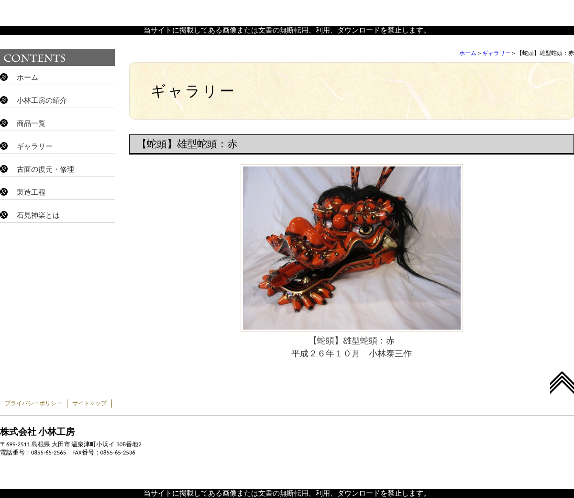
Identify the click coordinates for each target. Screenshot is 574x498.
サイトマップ (89, 403)
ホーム (467, 53)
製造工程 (31, 192)
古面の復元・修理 (45, 169)
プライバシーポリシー (33, 403)
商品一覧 (31, 123)
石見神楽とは (38, 215)
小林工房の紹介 (42, 100)
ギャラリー (496, 53)
